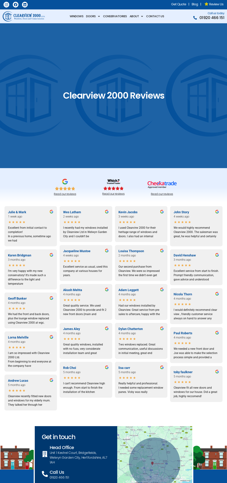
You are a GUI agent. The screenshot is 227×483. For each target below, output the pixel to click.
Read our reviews (65, 194)
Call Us (58, 472)
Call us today (216, 13)
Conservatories (115, 16)
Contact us (155, 16)
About (137, 16)
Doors (93, 16)
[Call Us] (46, 474)
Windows (77, 16)
